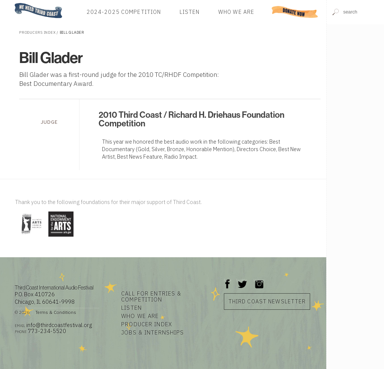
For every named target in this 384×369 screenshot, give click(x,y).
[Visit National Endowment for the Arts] (60, 237)
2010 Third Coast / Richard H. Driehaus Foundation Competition (191, 119)
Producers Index (37, 32)
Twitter (242, 280)
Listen (190, 11)
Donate (295, 11)
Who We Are (236, 11)
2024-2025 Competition (124, 11)
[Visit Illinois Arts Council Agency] (30, 237)
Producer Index (146, 324)
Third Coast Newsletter (267, 301)
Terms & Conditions (55, 312)
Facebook (227, 280)
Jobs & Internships (152, 332)
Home (12, 3)
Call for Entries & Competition (151, 296)
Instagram (259, 280)
